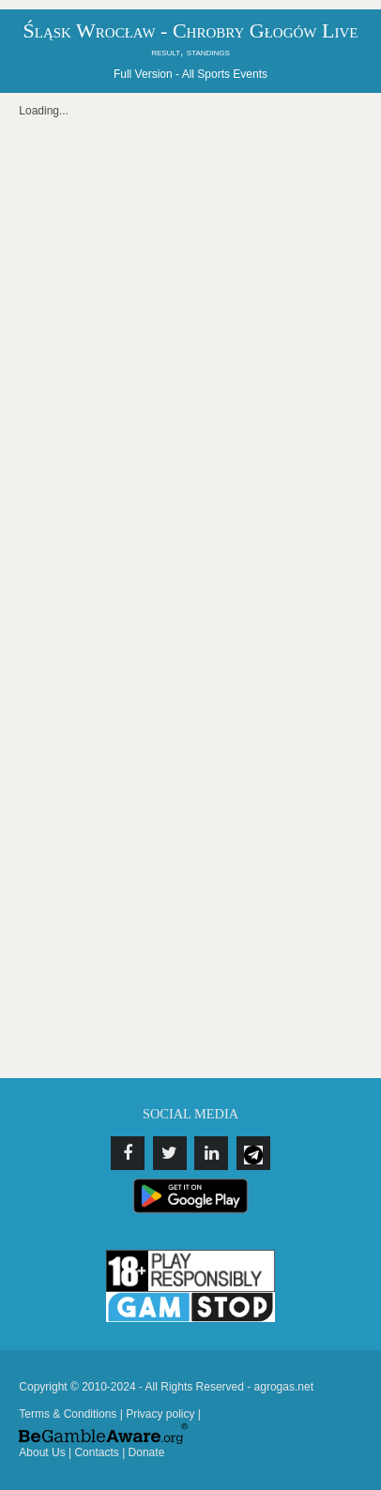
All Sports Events (224, 74)
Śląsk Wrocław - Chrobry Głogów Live (190, 30)
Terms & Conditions (67, 1414)
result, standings (190, 51)
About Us (42, 1452)
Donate (147, 1452)
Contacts (96, 1452)
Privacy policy (160, 1414)
